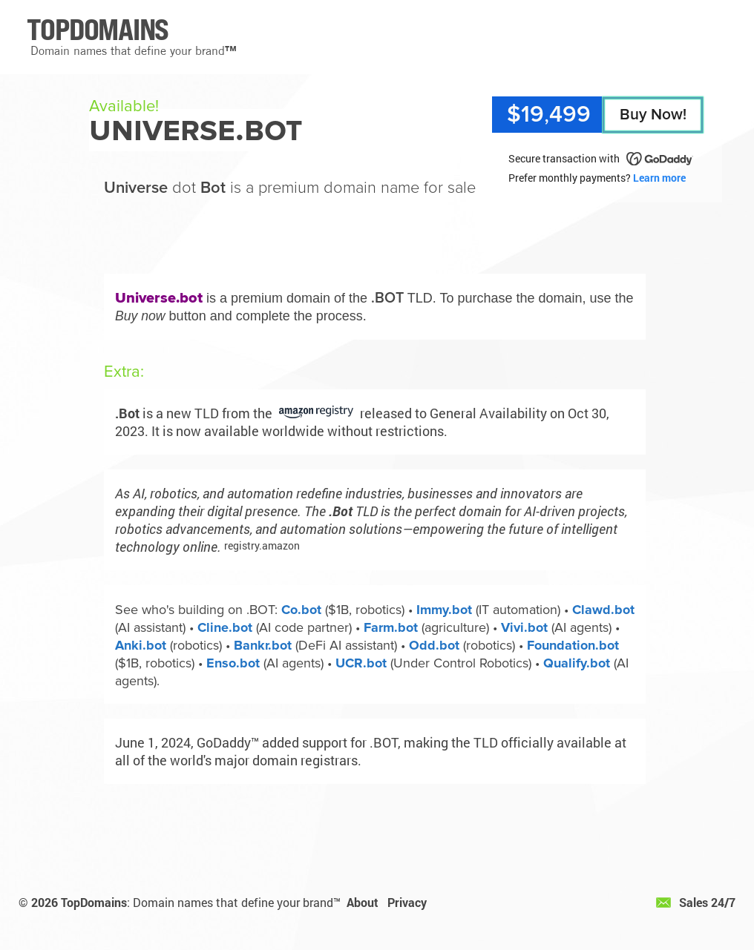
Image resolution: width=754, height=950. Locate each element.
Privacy (407, 902)
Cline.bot (224, 627)
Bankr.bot (263, 645)
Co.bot (301, 609)
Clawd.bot (603, 609)
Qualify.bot (576, 663)
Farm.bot (391, 627)
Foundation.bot (573, 645)
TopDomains (94, 902)
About (362, 902)
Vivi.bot (524, 627)
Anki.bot (140, 645)
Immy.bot (444, 609)
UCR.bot (361, 663)
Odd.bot (434, 645)
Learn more (659, 178)
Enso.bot (233, 663)
